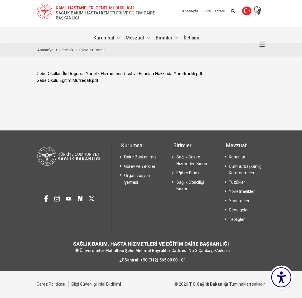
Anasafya (45, 50)
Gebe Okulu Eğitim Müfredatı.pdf (68, 80)
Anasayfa (190, 11)
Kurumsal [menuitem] (103, 38)
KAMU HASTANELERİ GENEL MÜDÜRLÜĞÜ (95, 8)
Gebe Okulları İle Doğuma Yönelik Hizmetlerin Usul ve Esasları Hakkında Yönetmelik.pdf (120, 73)
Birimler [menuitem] (164, 38)
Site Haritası (214, 11)
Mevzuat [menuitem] (135, 38)
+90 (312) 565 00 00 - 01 (163, 260)
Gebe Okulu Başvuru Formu (82, 50)
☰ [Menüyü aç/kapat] (262, 44)
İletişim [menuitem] (191, 38)
